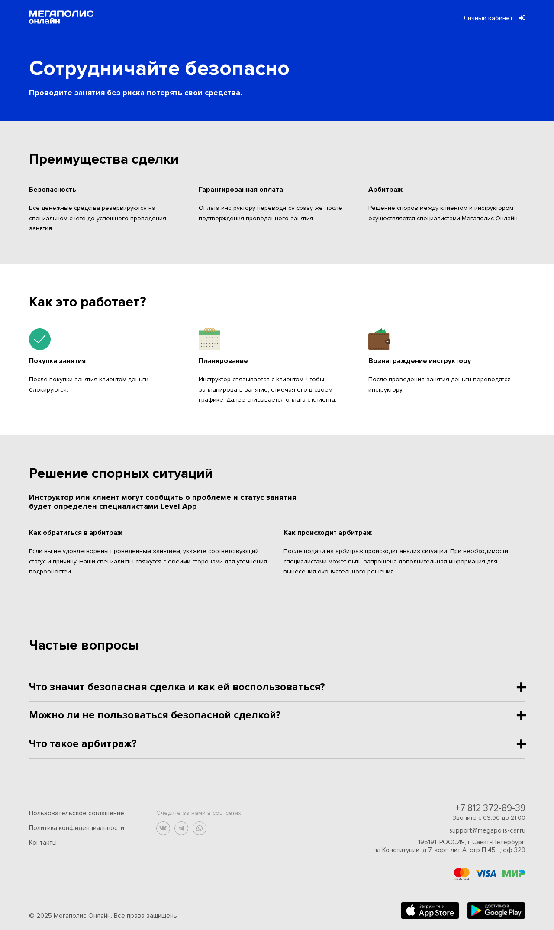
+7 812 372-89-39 (490, 808)
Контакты (43, 842)
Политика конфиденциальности (76, 828)
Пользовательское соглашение (76, 813)
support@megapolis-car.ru (487, 830)
